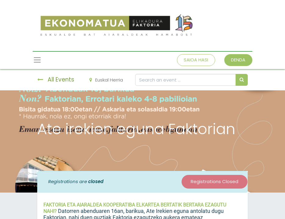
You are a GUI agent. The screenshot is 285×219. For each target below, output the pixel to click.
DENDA (238, 60)
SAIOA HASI (196, 60)
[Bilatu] (242, 80)
